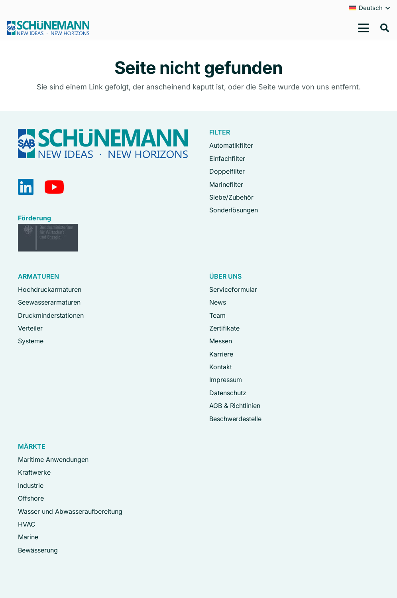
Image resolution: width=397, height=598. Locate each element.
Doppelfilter (227, 171)
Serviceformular (233, 289)
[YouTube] (54, 187)
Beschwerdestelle (235, 419)
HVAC (26, 524)
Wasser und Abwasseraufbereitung (70, 511)
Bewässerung (38, 550)
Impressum (225, 380)
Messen (220, 341)
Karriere (221, 354)
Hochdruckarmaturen (49, 289)
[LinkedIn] (25, 187)
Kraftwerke (34, 472)
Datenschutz (227, 393)
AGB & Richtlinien (234, 406)
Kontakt (220, 367)
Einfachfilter (227, 158)
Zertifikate (224, 328)
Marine (28, 537)
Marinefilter (226, 184)
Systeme (30, 341)
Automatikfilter (231, 145)
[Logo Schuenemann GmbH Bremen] (48, 28)
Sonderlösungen (233, 210)
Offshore (31, 498)
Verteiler (30, 328)
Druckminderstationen (51, 315)
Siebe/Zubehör (231, 197)
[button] (363, 28)
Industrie (30, 485)
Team (217, 315)
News (217, 302)
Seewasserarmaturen (49, 302)
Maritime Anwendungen (53, 459)
